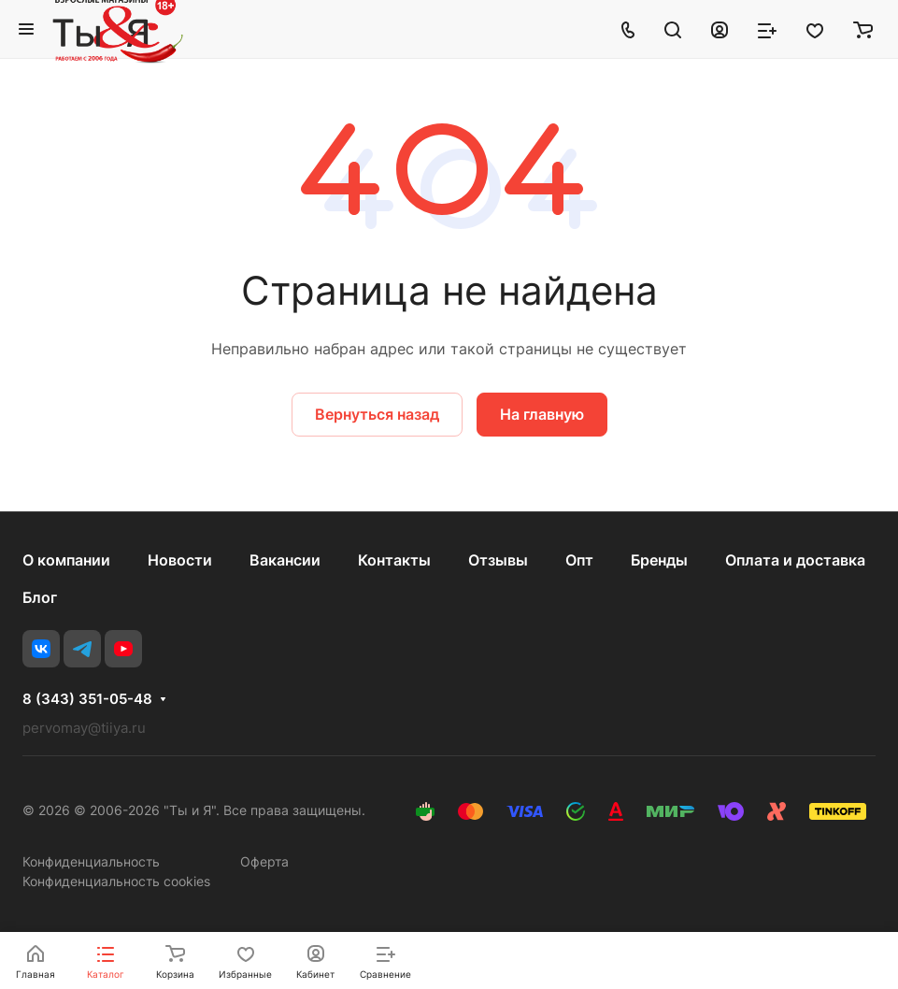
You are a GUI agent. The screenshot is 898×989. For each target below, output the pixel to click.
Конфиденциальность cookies (116, 881)
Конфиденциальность (91, 861)
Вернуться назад (377, 414)
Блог (39, 597)
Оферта (264, 861)
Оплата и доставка (795, 560)
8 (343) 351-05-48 (87, 699)
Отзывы (498, 560)
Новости (180, 560)
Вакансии (285, 560)
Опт (579, 560)
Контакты (394, 560)
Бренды (659, 560)
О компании (66, 560)
